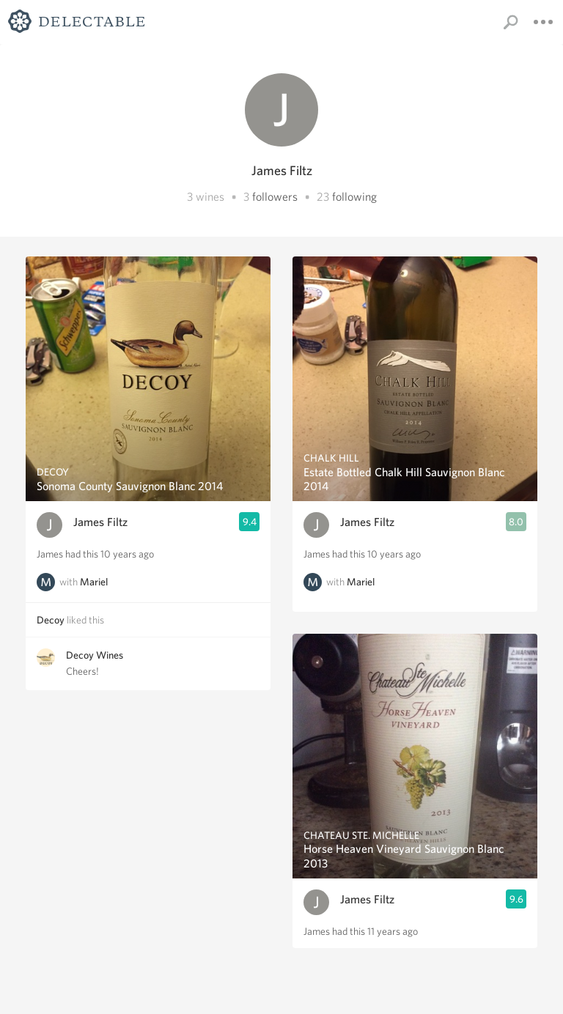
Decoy (51, 620)
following (354, 197)
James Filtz (100, 522)
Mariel (94, 582)
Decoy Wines (94, 655)
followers (275, 197)
